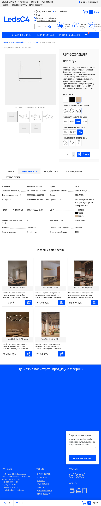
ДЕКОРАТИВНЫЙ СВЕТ (22, 35)
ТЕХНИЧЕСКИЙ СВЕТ (45, 35)
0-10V (80, 132)
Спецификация (51, 171)
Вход (82, 2)
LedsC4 (13, 48)
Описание (10, 171)
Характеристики (29, 171)
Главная (5, 42)
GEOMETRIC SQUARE (83, 287)
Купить (85, 154)
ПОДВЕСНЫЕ (34, 42)
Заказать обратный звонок (46, 18)
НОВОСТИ (5, 5)
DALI (65, 132)
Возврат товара (13, 177)
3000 (65, 121)
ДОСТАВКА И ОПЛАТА (19, 5)
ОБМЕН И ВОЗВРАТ (36, 5)
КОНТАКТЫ (35, 2)
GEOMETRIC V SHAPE (50, 339)
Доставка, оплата (74, 171)
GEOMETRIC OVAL (50, 287)
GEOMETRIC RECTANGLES (24, 48)
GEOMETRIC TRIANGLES (18, 339)
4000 (78, 121)
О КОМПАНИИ (23, 2)
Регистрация (93, 2)
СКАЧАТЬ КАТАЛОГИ (9, 2)
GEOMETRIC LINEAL (17, 287)
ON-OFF (72, 132)
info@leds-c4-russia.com (46, 21)
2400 (84, 121)
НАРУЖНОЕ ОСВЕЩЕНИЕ (69, 35)
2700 (72, 121)
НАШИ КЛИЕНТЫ (47, 2)
